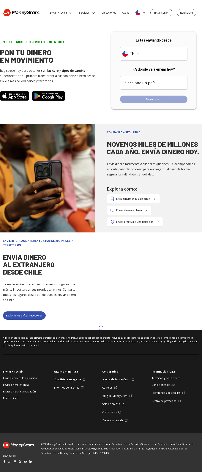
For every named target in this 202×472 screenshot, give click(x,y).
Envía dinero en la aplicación (20, 378)
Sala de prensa (113, 404)
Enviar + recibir (13, 371)
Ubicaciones (109, 12)
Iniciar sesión (161, 12)
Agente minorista (66, 371)
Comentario (111, 412)
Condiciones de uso (163, 385)
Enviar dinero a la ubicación (19, 391)
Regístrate (186, 12)
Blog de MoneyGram (117, 396)
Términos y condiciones (166, 378)
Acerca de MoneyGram (118, 379)
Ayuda (126, 12)
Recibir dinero (11, 398)
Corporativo (110, 371)
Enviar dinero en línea (16, 385)
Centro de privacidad (166, 401)
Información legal (164, 371)
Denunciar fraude (115, 420)
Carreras (109, 387)
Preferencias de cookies (168, 393)
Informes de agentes (69, 387)
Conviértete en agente (69, 379)
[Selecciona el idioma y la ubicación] (140, 12)
